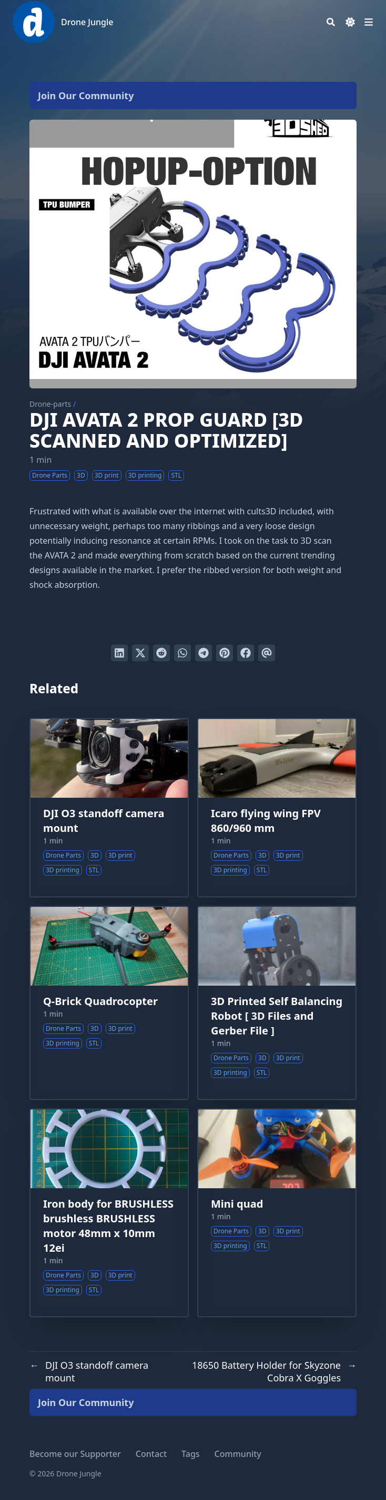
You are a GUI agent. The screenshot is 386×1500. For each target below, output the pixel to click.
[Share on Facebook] (245, 653)
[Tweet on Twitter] (140, 653)
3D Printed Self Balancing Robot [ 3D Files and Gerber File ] (276, 1016)
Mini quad (237, 1204)
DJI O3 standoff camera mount (103, 820)
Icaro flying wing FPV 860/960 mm (266, 820)
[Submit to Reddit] (161, 653)
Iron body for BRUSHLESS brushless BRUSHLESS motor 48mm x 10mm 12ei (108, 1226)
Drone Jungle (87, 22)
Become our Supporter (75, 1454)
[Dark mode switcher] (350, 22)
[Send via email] (266, 653)
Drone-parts (50, 404)
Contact (151, 1454)
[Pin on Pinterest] (224, 653)
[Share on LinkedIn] (119, 653)
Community (238, 1454)
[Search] (331, 22)
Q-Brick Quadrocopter (100, 1001)
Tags (190, 1454)
